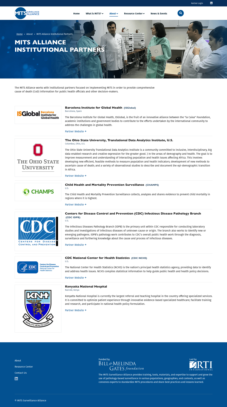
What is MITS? (93, 13)
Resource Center (133, 13)
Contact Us (21, 372)
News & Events (159, 13)
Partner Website (74, 131)
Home (76, 13)
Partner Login (197, 3)
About (112, 13)
